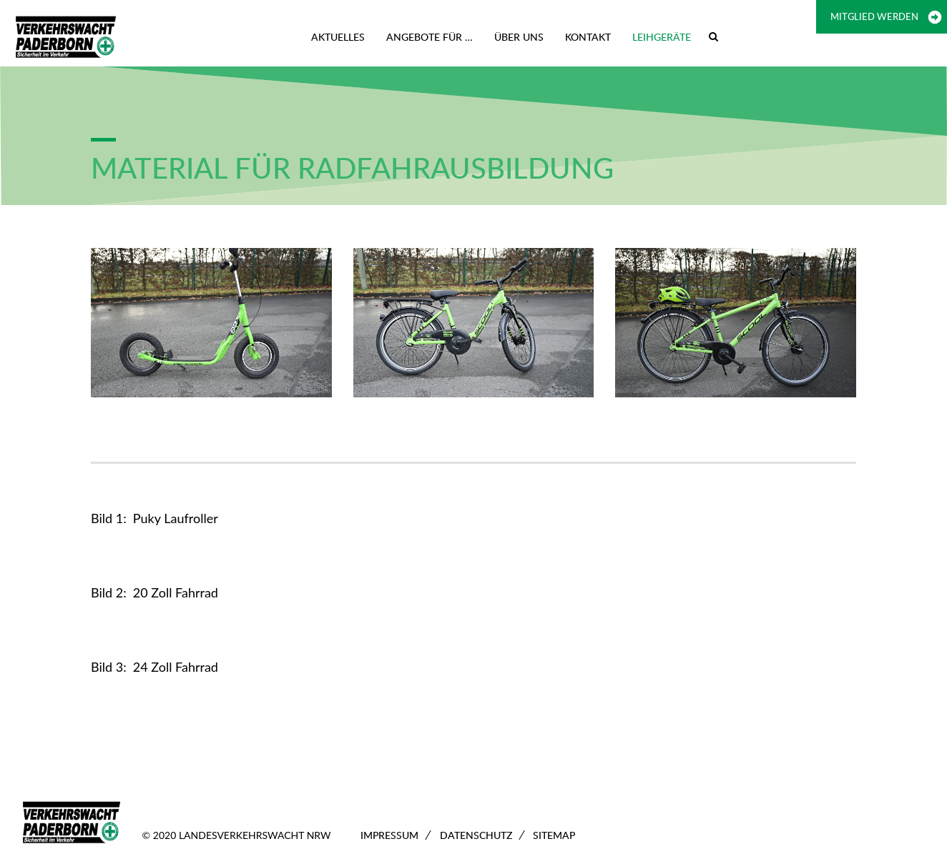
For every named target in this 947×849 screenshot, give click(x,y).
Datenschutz (476, 835)
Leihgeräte (661, 37)
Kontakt (588, 37)
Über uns (519, 37)
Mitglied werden (874, 16)
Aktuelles (338, 37)
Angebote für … (429, 37)
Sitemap (554, 835)
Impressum (389, 835)
